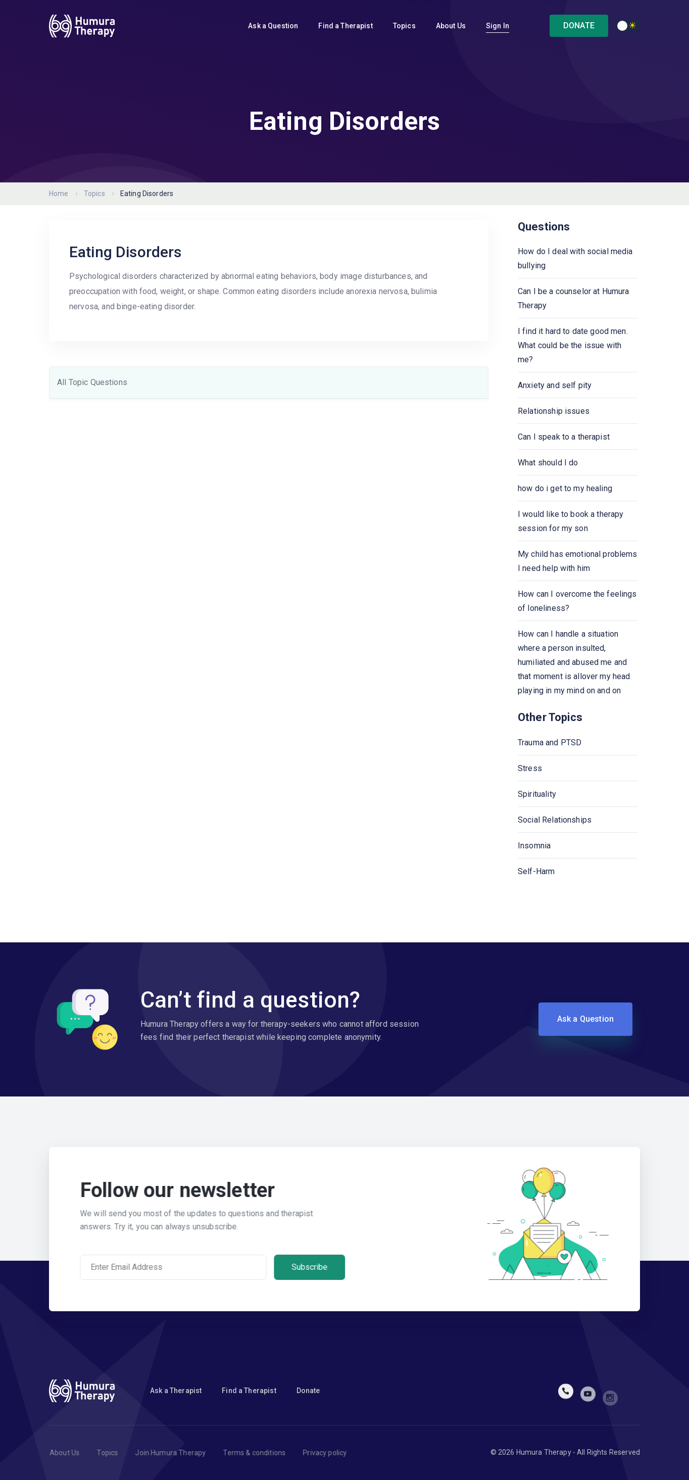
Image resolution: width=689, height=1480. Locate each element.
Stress (530, 768)
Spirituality (537, 794)
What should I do (548, 462)
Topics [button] (404, 26)
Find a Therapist (249, 1391)
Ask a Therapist (176, 1391)
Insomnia (534, 845)
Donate (308, 1391)
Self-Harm (536, 871)
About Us (71, 1453)
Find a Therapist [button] (345, 26)
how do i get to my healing (565, 488)
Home (59, 193)
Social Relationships (555, 820)
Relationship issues (553, 411)
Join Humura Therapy (177, 1453)
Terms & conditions (261, 1453)
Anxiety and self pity (555, 385)
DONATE (579, 25)
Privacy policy (332, 1453)
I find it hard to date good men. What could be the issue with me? (573, 345)
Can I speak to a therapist (564, 437)
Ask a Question (273, 26)
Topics (94, 193)
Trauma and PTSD (549, 742)
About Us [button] (451, 26)
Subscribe (316, 1267)
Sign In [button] (497, 26)
